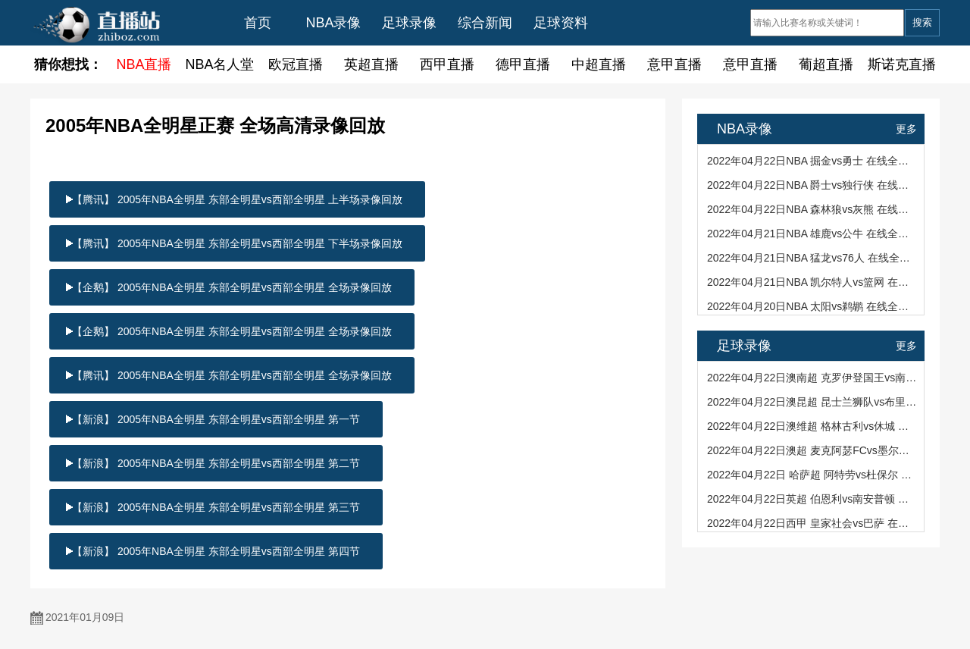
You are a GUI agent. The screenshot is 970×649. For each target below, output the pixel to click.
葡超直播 (826, 64)
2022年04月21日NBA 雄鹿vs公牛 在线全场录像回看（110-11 (812, 233)
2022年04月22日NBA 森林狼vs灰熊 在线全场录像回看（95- (812, 209)
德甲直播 (523, 64)
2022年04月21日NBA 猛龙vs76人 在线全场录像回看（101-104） (812, 258)
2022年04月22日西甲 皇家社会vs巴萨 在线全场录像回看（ (812, 523)
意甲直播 (674, 64)
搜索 (922, 22)
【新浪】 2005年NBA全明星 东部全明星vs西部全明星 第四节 (216, 551)
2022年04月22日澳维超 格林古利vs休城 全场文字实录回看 (812, 426)
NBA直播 (143, 64)
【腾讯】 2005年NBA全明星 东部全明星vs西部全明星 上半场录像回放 (237, 199)
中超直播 (598, 64)
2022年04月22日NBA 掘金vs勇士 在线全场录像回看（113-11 (812, 161)
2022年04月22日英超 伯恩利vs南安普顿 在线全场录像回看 (812, 499)
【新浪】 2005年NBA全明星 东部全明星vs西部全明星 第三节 (216, 507)
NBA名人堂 (219, 64)
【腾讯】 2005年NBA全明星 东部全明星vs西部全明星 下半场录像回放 (237, 243)
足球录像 (409, 22)
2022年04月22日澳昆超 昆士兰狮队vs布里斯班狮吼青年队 (812, 402)
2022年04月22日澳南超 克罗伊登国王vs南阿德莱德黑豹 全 (812, 378)
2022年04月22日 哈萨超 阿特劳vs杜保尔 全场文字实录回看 (812, 475)
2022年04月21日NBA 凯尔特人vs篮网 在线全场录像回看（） (812, 282)
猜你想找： (68, 64)
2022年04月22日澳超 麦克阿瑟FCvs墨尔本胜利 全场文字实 (812, 450)
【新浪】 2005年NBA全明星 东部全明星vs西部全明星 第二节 (216, 463)
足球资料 (561, 22)
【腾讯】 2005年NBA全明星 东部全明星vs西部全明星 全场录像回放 (232, 375)
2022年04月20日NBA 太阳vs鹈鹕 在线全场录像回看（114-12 (812, 306)
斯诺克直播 (902, 64)
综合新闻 (485, 22)
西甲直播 (447, 64)
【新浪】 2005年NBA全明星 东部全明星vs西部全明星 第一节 (216, 419)
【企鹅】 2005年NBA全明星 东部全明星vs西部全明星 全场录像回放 (232, 287)
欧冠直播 (295, 64)
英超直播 (371, 64)
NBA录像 (333, 22)
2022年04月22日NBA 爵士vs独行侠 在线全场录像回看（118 (812, 185)
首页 (257, 22)
